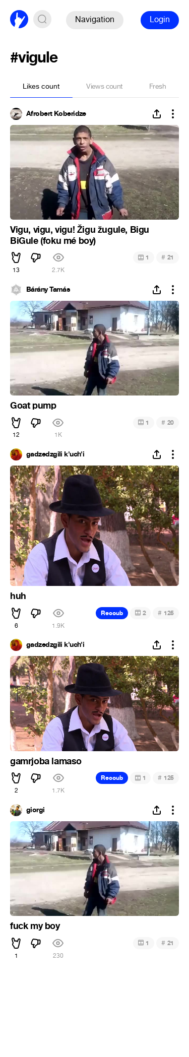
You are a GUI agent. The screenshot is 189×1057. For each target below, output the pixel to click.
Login (160, 19)
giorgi (35, 810)
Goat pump (33, 406)
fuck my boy (35, 926)
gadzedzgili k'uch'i (55, 454)
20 (167, 422)
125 (166, 613)
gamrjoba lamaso (46, 761)
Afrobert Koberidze (56, 113)
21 (167, 257)
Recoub (112, 613)
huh (18, 596)
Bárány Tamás (48, 289)
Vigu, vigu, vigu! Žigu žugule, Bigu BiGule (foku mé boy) (79, 235)
